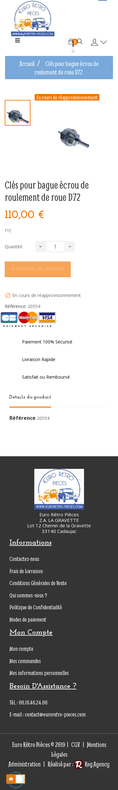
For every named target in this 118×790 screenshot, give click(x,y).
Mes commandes (25, 661)
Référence (22, 418)
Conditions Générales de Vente (38, 583)
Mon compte (21, 648)
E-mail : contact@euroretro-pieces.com (47, 714)
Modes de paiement (27, 619)
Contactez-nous (24, 558)
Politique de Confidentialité (35, 607)
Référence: (15, 306)
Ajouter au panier (37, 269)
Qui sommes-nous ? (28, 595)
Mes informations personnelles (39, 673)
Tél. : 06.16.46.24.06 (28, 702)
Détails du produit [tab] (30, 397)
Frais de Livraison (26, 571)
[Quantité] (55, 246)
